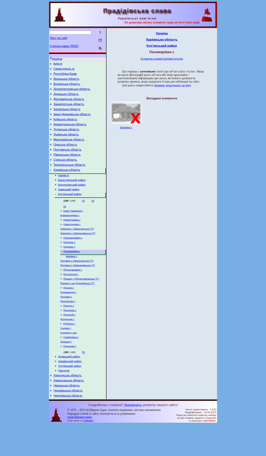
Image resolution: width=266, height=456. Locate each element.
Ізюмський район (68, 204)
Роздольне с (67, 343)
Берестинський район (72, 193)
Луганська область (66, 137)
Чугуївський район (69, 394)
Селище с (66, 368)
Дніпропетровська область (71, 92)
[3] (64, 221)
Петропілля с (70, 295)
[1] (83, 216)
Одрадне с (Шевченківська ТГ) (77, 250)
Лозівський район (69, 383)
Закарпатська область (68, 109)
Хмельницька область (68, 410)
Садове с (65, 353)
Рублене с (69, 348)
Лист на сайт (59, 38)
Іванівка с (71, 275)
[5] (83, 379)
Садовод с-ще (68, 358)
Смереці (88, 452)
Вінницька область (66, 81)
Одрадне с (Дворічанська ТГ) (77, 245)
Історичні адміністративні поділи (162, 58)
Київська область (65, 126)
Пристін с (68, 329)
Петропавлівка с (72, 290)
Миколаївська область (68, 148)
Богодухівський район (72, 198)
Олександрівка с (72, 255)
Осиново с (69, 265)
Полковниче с (68, 314)
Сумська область (65, 171)
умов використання (79, 448)
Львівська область (66, 143)
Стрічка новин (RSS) (64, 46)
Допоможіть (133, 437)
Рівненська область (67, 165)
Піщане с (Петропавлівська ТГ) (81, 300)
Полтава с (66, 319)
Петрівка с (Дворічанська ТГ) (77, 280)
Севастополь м (63, 70)
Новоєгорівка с (72, 236)
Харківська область (66, 182)
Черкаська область (66, 416)
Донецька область (66, 98)
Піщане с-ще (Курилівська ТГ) (77, 304)
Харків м (63, 188)
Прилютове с (67, 324)
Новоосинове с (72, 241)
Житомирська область (68, 103)
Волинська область (66, 86)
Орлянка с (69, 260)
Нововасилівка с (69, 231)
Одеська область (65, 154)
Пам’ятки (63, 399)
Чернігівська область (67, 427)
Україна (57, 58)
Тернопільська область (69, 176)
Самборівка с (71, 363)
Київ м (57, 64)
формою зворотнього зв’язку (172, 85)
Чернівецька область (68, 421)
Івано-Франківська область (72, 120)
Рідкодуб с (69, 339)
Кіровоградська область (69, 131)
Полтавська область (67, 159)
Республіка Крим (65, 75)
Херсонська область (67, 405)
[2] (93, 216)
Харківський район (70, 389)
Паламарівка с (71, 270)
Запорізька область (66, 114)
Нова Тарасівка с (73, 226)
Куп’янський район (70, 209)
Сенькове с (69, 373)
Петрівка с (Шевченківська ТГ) (77, 285)
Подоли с (68, 309)
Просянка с (69, 334)
